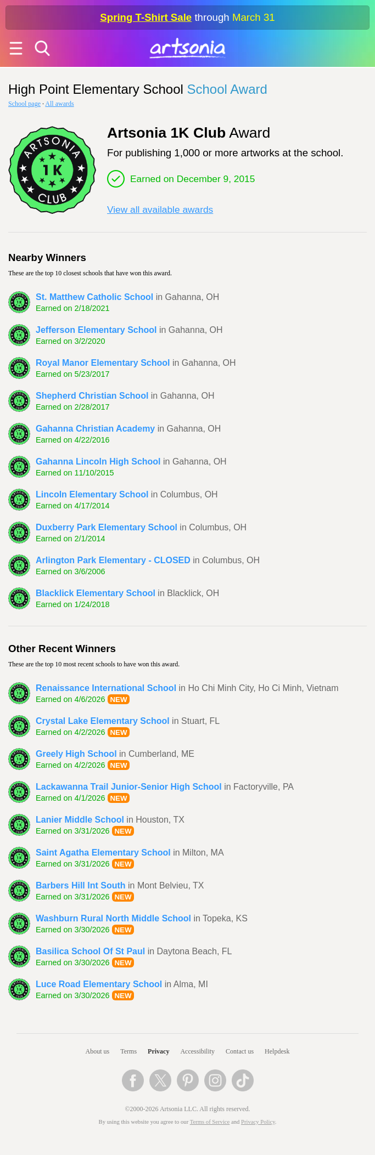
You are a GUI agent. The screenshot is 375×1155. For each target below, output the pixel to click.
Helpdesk (277, 1051)
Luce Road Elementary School (99, 984)
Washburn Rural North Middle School (113, 918)
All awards (59, 103)
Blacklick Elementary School (95, 593)
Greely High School (76, 753)
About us (98, 1051)
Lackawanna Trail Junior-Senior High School (129, 786)
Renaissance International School (106, 688)
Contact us (240, 1051)
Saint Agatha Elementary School (103, 852)
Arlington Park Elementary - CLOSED (113, 560)
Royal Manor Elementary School (103, 362)
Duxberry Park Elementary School (106, 527)
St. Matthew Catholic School (94, 297)
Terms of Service (210, 1122)
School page (24, 103)
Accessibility (197, 1051)
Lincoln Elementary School (92, 494)
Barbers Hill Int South (81, 885)
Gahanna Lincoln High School (98, 461)
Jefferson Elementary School (96, 330)
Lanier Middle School (80, 819)
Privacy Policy (258, 1122)
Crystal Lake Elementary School (103, 721)
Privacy (158, 1051)
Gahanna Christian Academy (95, 428)
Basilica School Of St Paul (90, 951)
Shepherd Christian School (92, 395)
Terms (128, 1051)
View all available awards (160, 209)
